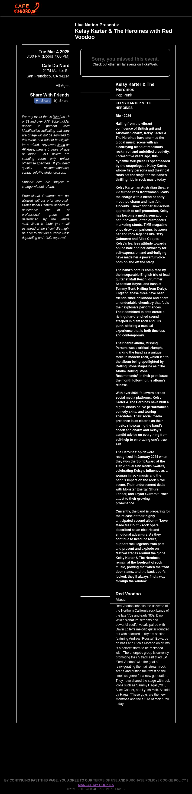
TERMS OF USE (105, 780)
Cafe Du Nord (55, 72)
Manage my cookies (96, 785)
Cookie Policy (173, 780)
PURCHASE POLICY (142, 780)
